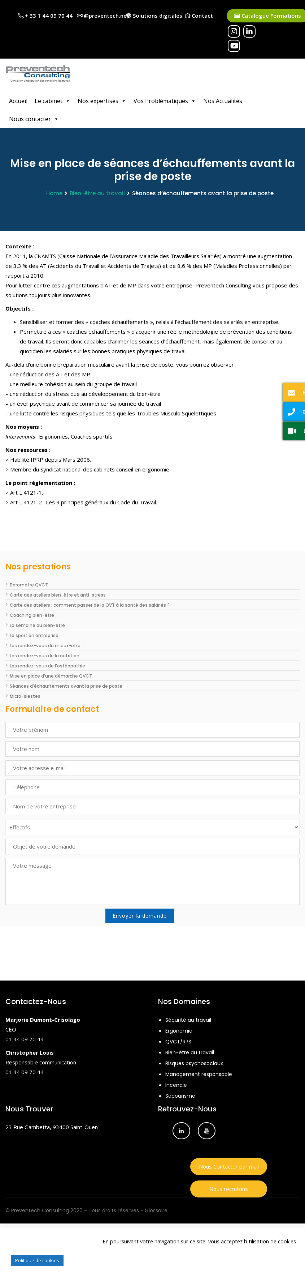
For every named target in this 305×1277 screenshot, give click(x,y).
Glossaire (156, 1210)
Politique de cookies (37, 1260)
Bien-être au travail (97, 193)
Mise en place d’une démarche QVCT (51, 676)
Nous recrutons (228, 1188)
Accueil (18, 101)
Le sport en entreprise (34, 635)
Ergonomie (178, 1030)
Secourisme (180, 1095)
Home (54, 193)
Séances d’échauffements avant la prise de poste (66, 686)
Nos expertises (102, 101)
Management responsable (198, 1074)
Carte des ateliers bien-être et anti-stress (58, 595)
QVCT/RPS (178, 1041)
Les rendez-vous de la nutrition (44, 656)
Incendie (176, 1085)
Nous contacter (34, 119)
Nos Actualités (222, 101)
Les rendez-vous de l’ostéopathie (47, 666)
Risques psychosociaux (194, 1063)
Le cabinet (52, 101)
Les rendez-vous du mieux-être (45, 645)
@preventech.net (103, 15)
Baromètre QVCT (29, 585)
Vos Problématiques (165, 101)
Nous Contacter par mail (229, 1166)
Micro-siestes (25, 696)
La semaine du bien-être (37, 625)
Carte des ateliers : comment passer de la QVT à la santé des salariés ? (90, 605)
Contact (199, 15)
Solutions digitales (154, 15)
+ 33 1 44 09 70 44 (45, 15)
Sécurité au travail (188, 1020)
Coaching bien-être (32, 615)
